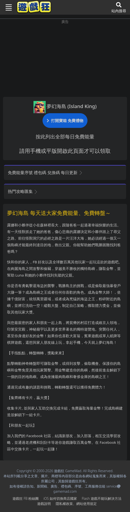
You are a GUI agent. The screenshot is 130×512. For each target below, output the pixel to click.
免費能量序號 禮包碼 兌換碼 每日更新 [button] (45, 172)
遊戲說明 (44, 503)
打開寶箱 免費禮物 (65, 120)
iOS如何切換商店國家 (60, 498)
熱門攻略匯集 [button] (23, 191)
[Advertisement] (65, 58)
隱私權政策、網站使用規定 (76, 503)
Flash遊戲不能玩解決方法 (101, 498)
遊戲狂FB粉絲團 (25, 498)
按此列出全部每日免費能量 (65, 136)
